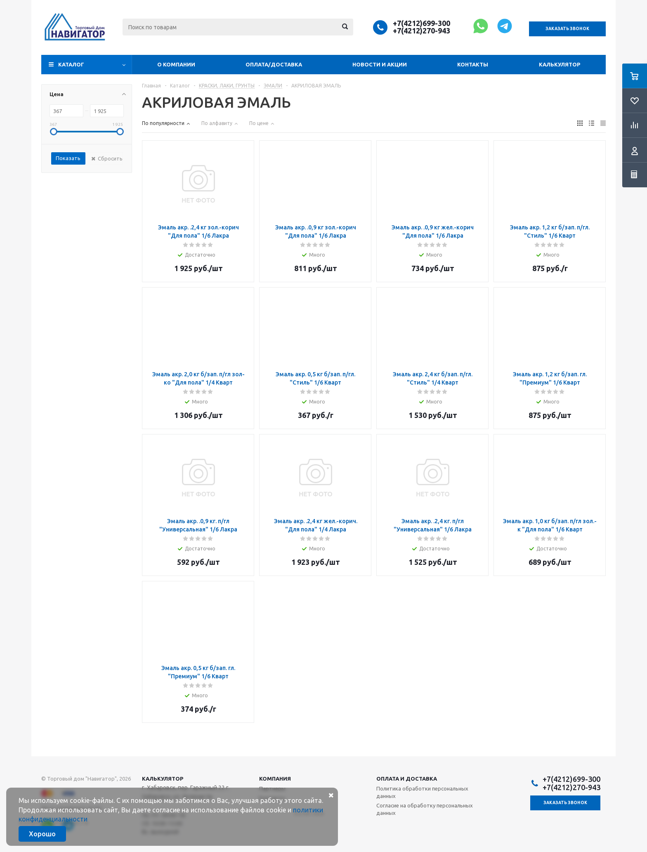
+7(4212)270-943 (421, 30)
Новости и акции (379, 64)
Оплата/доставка (274, 64)
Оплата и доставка (406, 778)
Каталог (71, 64)
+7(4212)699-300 (421, 23)
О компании (176, 64)
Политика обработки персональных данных (422, 792)
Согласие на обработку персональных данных (424, 809)
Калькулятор (559, 64)
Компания (275, 778)
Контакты (472, 64)
